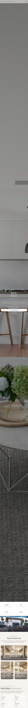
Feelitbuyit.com (13, 1)
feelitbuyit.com (14, 306)
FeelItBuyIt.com (14, 299)
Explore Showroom (14, 310)
